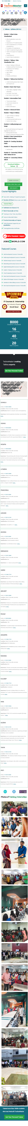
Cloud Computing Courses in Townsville (13, 273)
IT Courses (14, 338)
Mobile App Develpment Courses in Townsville (14, 257)
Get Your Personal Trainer (14, 371)
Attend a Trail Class (17, 0)
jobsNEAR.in (7, 225)
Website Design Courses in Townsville (12, 260)
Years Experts (14, 345)
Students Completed (14, 324)
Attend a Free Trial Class (13, 184)
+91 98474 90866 (7, 406)
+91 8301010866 (7, 494)
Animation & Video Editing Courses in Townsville (15, 282)
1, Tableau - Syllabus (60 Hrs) (12, 29)
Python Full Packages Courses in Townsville (14, 279)
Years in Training (14, 331)
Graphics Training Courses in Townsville (13, 270)
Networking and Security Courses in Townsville (14, 263)
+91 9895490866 (7, 427)
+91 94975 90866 (7, 555)
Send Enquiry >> (14, 188)
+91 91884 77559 (7, 574)
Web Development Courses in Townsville (13, 254)
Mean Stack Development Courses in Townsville (15, 276)
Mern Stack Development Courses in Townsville (15, 285)
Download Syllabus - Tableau (14, 165)
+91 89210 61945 (7, 517)
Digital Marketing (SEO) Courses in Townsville (14, 266)
